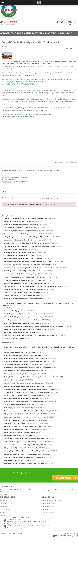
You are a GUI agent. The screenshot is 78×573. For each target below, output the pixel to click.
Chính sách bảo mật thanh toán (51, 535)
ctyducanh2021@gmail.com (67, 22)
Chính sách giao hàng (48, 541)
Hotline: (8, 22)
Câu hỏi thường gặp (47, 547)
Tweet (4, 227)
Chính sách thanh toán (48, 538)
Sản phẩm (3, 541)
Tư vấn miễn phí (65, 512)
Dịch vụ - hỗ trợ (5, 544)
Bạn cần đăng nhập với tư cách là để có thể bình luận (30, 239)
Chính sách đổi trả (46, 544)
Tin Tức (2, 547)
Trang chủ (3, 535)
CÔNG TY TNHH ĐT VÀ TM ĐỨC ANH (14, 569)
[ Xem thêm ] (4, 530)
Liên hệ (2, 550)
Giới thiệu (3, 538)
